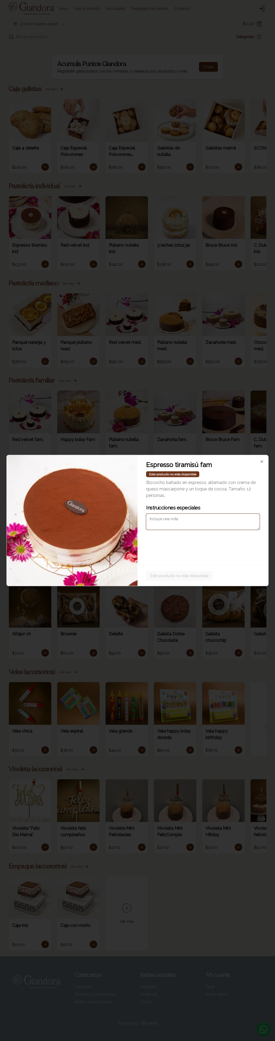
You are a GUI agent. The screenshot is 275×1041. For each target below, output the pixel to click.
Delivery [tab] (107, 496)
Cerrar (137, 559)
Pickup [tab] (168, 496)
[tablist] (137, 496)
